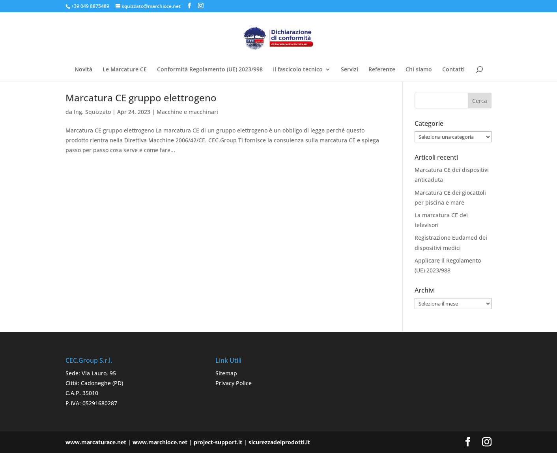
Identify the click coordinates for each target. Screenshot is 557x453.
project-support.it (218, 442)
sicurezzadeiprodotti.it (279, 442)
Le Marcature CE (125, 70)
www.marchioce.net (160, 442)
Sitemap (226, 373)
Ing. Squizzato (92, 112)
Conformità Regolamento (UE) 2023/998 (210, 70)
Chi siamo (419, 70)
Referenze (381, 70)
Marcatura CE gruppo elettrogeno (141, 97)
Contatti (453, 70)
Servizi (349, 70)
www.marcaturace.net (95, 442)
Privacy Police (233, 383)
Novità (83, 70)
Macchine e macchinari (187, 112)
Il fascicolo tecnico (298, 70)
